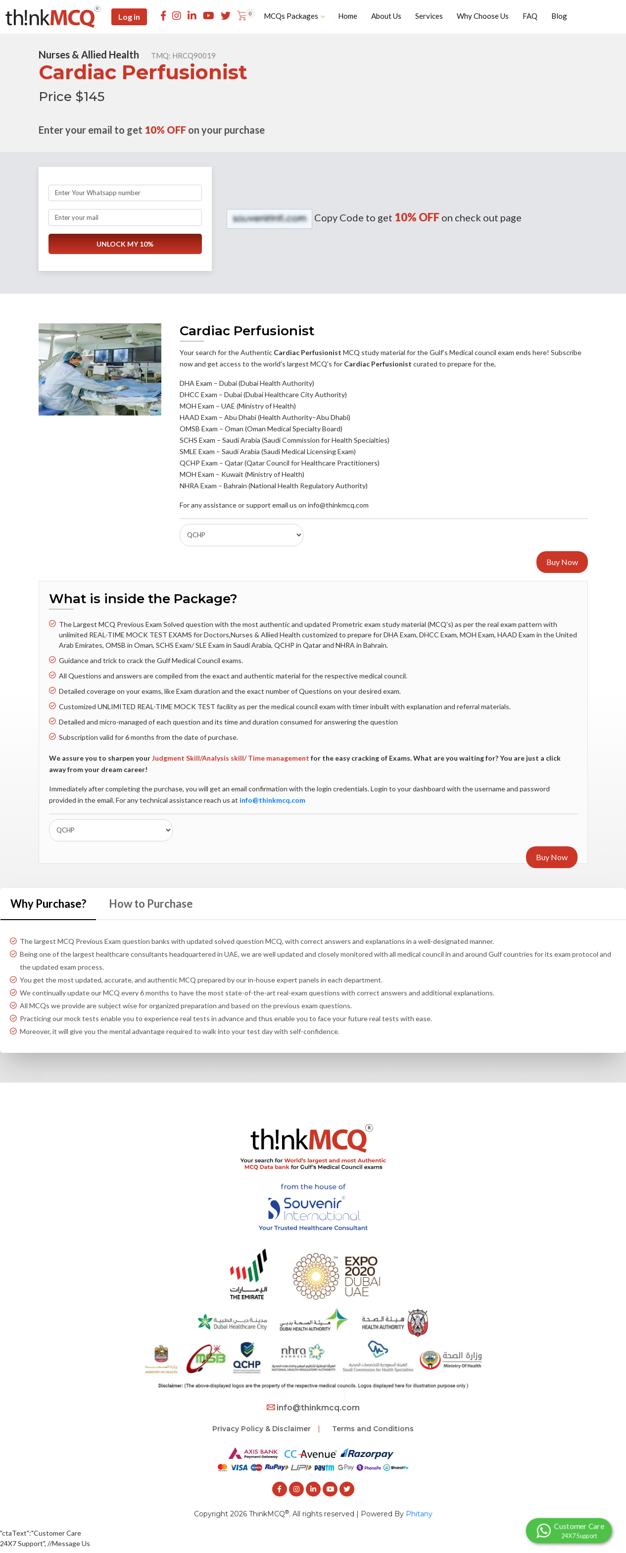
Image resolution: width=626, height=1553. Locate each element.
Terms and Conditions (373, 1428)
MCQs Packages (294, 15)
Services (429, 15)
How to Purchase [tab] (151, 903)
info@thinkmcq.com (313, 1407)
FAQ (530, 15)
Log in (129, 16)
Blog (559, 15)
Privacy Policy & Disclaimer (261, 1428)
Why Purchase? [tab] (48, 903)
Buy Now (562, 562)
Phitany (419, 1513)
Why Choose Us (483, 15)
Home (347, 15)
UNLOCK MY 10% (124, 244)
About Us (386, 15)
